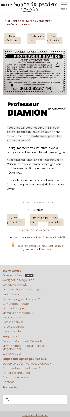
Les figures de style (15, 285)
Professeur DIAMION (54, 237)
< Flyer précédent (11, 38)
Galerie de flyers (18, 275)
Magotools (10, 336)
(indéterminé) (57, 109)
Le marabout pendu (16, 308)
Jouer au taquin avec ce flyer (36, 230)
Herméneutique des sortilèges (22, 289)
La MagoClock (12, 354)
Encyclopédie (12, 271)
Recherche (10, 387)
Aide (44, 246)
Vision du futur (12, 331)
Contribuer (46, 249)
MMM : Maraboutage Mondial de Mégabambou (24, 347)
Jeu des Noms (12, 317)
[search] (34, 400)
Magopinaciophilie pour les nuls (25, 359)
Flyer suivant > (53, 38)
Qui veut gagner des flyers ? (21, 299)
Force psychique (14, 327)
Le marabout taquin (16, 304)
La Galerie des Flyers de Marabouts (28, 21)
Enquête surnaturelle (16, 373)
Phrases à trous (13, 322)
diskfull (41, 210)
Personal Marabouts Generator (23, 341)
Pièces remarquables (25, 246)
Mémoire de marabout (18, 313)
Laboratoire (11, 294)
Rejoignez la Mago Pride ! (19, 280)
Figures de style (30, 249)
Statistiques (55, 246)
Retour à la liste (36, 38)
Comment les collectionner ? (22, 368)
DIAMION (27, 113)
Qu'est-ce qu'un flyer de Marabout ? (27, 364)
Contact (8, 382)
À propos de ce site (15, 377)
